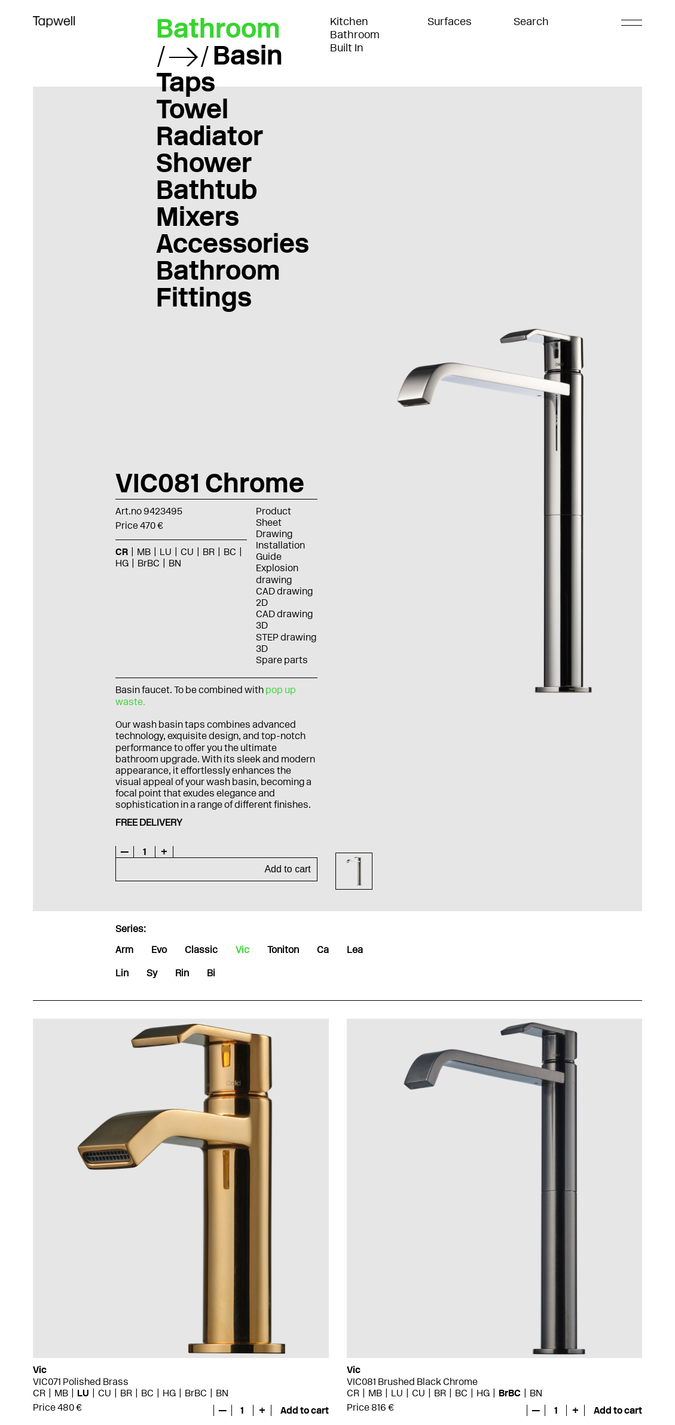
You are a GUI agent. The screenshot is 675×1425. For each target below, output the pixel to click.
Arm (124, 949)
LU (166, 551)
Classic (201, 949)
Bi (211, 973)
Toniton (283, 949)
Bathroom (355, 34)
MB (144, 551)
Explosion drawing (277, 573)
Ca (323, 949)
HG (122, 563)
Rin (182, 973)
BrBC (149, 563)
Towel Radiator (209, 122)
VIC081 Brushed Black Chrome (412, 1381)
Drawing (274, 534)
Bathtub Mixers (206, 202)
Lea (355, 949)
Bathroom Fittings (218, 283)
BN (175, 563)
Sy (151, 973)
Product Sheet (273, 516)
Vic (242, 949)
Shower (204, 162)
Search (531, 21)
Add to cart (287, 869)
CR (121, 551)
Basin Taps (219, 68)
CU (187, 551)
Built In (347, 47)
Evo (159, 949)
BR (209, 551)
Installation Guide (280, 551)
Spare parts (282, 660)
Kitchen (349, 21)
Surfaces (449, 21)
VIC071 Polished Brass (81, 1381)
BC (230, 551)
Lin (122, 973)
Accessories (232, 243)
